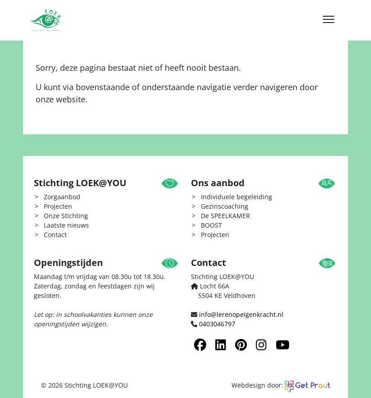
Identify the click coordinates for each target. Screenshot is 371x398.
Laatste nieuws (66, 225)
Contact (55, 234)
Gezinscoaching (224, 206)
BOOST (211, 225)
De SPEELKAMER (225, 215)
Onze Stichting (66, 215)
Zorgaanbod (62, 196)
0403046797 (217, 324)
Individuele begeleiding (236, 196)
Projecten (58, 206)
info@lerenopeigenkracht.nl (241, 314)
